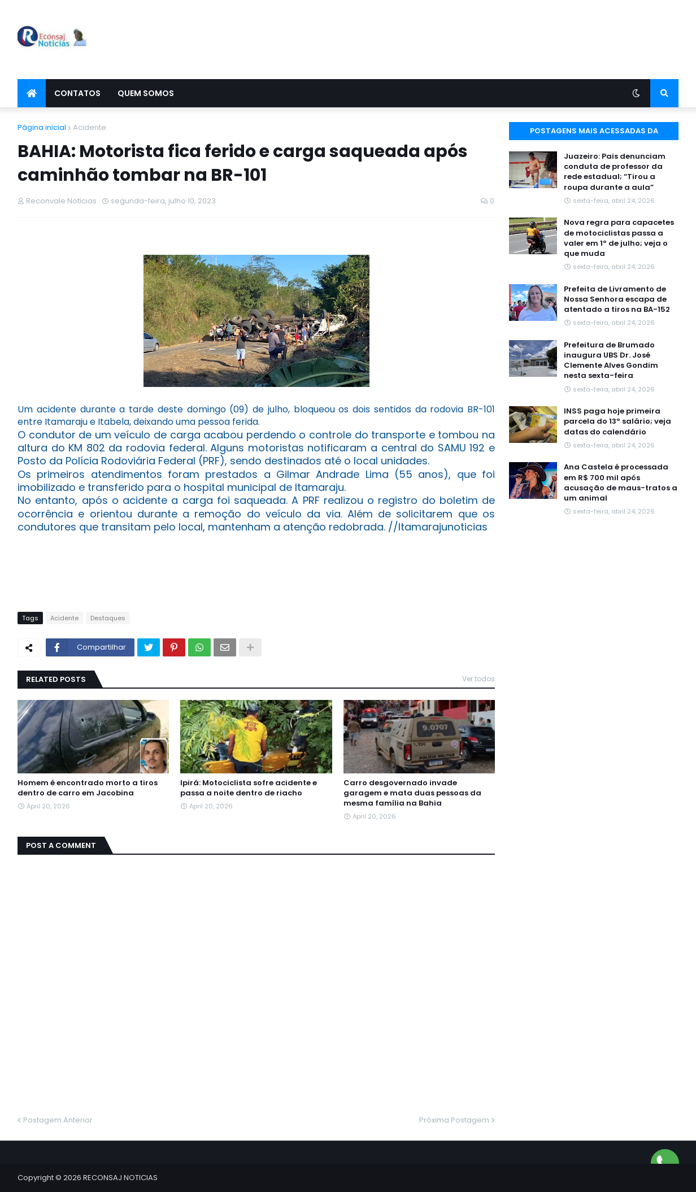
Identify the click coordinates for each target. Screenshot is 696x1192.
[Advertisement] (472, 39)
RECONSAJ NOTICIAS (120, 1177)
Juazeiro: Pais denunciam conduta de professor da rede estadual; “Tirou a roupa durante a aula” (614, 172)
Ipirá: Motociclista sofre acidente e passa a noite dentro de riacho (248, 788)
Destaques (107, 618)
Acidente (89, 127)
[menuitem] (32, 93)
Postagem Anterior (58, 1120)
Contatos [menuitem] (77, 93)
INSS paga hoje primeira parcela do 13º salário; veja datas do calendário (617, 421)
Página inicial (42, 127)
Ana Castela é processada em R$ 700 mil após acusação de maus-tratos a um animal (620, 482)
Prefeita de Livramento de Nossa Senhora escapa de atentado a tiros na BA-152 (617, 299)
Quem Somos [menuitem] (146, 93)
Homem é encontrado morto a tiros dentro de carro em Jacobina (88, 788)
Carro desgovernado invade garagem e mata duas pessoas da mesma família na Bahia (412, 793)
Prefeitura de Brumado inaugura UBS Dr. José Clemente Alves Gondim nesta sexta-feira (611, 360)
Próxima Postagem (454, 1120)
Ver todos (478, 679)
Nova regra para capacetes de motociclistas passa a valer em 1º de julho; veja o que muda (619, 238)
